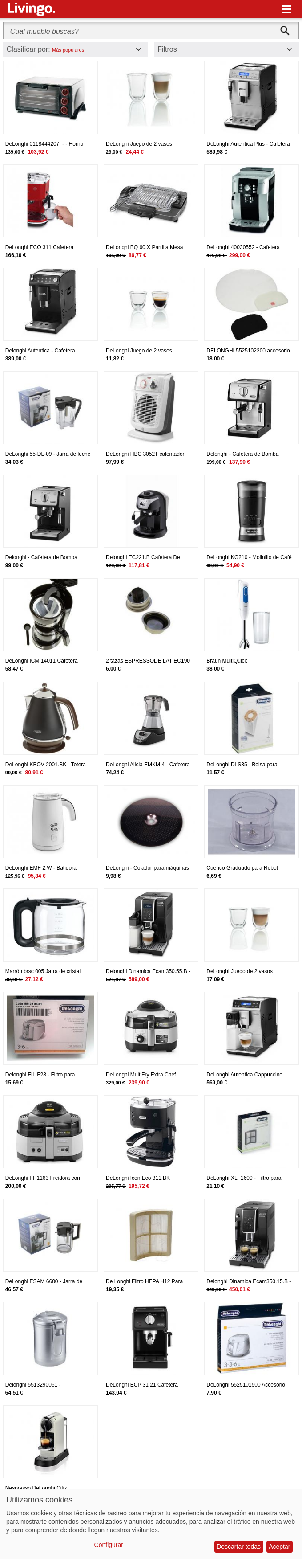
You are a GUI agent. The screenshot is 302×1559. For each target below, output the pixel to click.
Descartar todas (239, 1546)
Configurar (108, 1544)
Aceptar (279, 1546)
